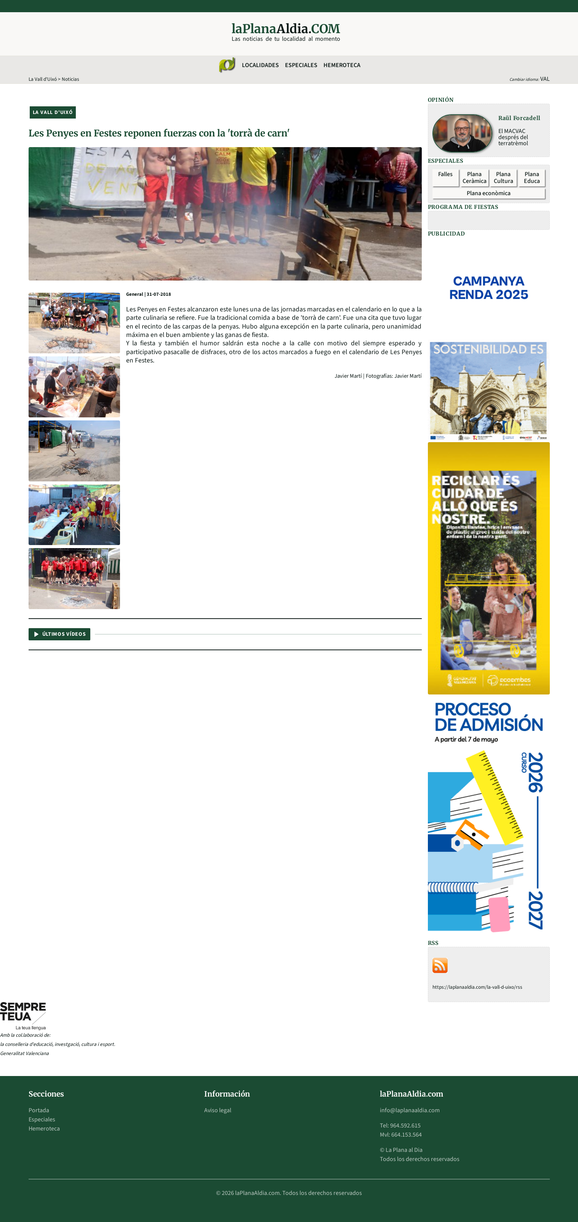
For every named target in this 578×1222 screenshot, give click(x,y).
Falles (445, 174)
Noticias (70, 79)
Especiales (301, 65)
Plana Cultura (503, 177)
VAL (545, 79)
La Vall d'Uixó (43, 79)
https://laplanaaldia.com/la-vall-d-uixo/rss (477, 987)
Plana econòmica (489, 193)
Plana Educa (532, 177)
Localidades (260, 65)
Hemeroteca (341, 65)
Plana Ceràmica (475, 177)
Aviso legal (217, 1110)
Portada (39, 1110)
